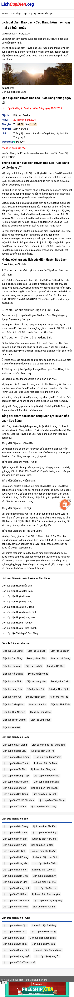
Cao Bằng (15, 13)
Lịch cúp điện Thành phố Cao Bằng (20, 633)
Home (5, 13)
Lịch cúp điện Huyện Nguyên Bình (19, 612)
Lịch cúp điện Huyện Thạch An (17, 622)
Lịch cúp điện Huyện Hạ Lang (17, 601)
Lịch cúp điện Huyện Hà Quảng (18, 607)
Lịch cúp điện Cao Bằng (14, 91)
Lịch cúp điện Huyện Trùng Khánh (19, 628)
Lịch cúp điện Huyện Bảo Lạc (17, 585)
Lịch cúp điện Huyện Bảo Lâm (17, 591)
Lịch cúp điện (16, 979)
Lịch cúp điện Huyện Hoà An (16, 596)
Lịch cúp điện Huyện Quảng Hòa (18, 617)
